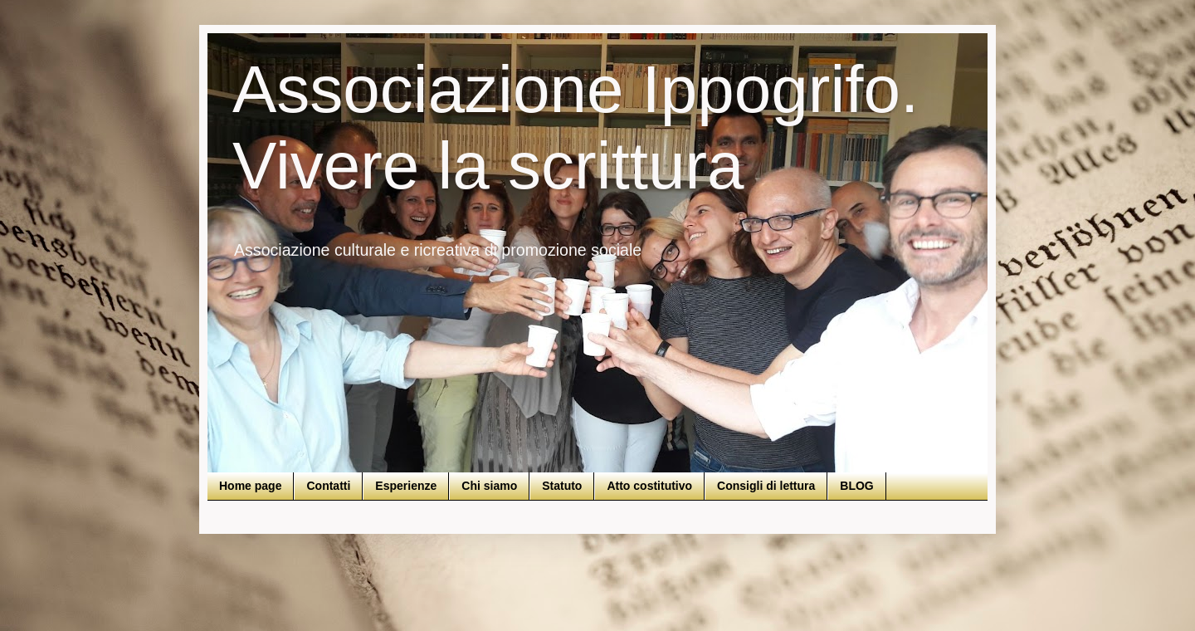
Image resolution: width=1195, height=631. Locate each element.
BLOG (856, 485)
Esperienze (406, 485)
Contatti (328, 485)
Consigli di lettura (766, 485)
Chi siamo (489, 485)
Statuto (562, 485)
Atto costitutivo (649, 485)
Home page (250, 485)
